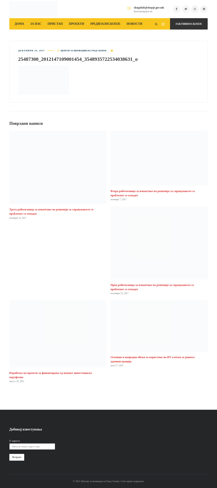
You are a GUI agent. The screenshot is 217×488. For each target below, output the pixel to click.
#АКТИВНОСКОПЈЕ (189, 23)
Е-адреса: (14, 440)
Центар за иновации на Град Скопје (83, 50)
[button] (43, 80)
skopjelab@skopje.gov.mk (149, 7)
